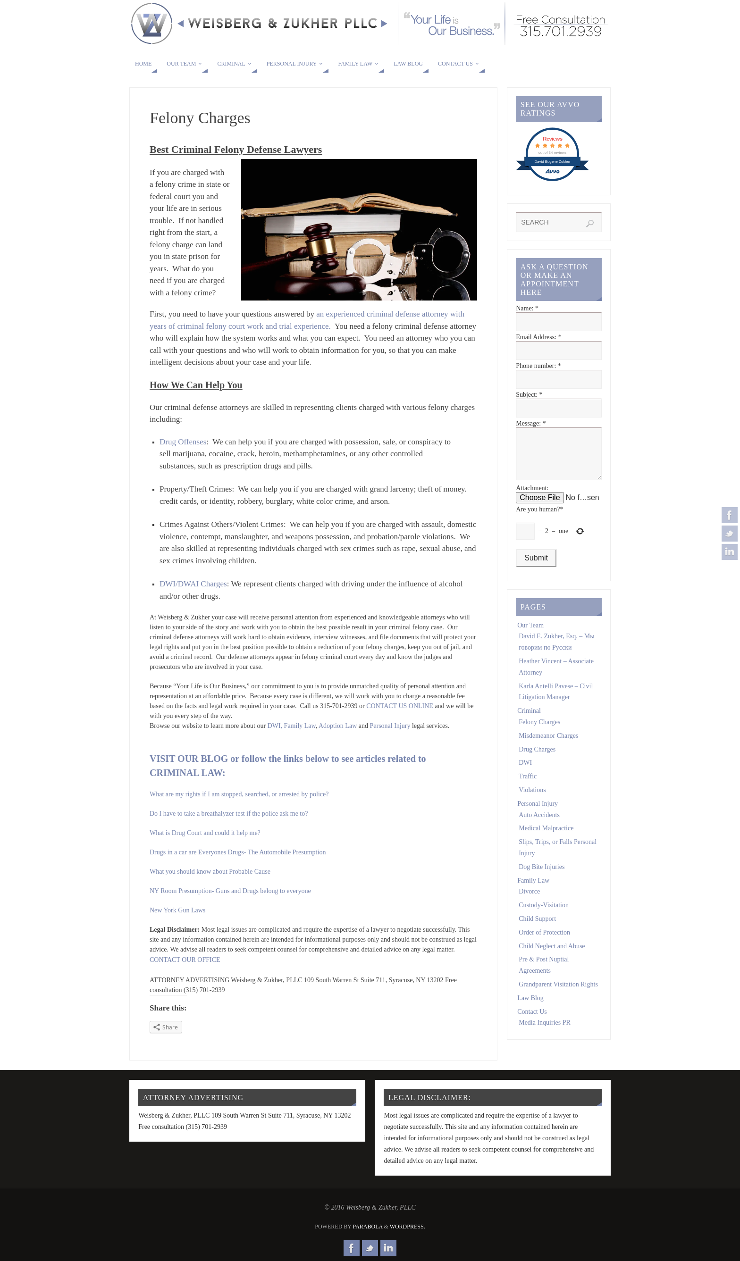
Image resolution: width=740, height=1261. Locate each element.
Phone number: (538, 365)
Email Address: (538, 337)
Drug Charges (537, 758)
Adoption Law (338, 725)
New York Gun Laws (177, 910)
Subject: (529, 394)
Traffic (528, 785)
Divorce (529, 900)
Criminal (529, 720)
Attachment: (532, 497)
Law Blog (530, 1007)
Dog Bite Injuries (541, 876)
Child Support (537, 928)
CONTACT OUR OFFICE (185, 959)
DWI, (275, 725)
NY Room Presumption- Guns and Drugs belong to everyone (230, 890)
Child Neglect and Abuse (552, 955)
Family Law (300, 725)
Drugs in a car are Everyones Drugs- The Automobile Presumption (238, 852)
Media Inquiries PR (545, 1032)
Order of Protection (544, 941)
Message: (531, 423)
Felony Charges (539, 731)
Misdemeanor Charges (548, 745)
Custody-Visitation (544, 914)
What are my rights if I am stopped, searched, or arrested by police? (239, 794)
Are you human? (539, 518)
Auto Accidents (539, 824)
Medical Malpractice (546, 837)
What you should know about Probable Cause (210, 871)
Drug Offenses (183, 441)
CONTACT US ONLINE (399, 706)
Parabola (368, 1226)
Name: (527, 308)
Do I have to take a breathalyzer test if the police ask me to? (229, 813)
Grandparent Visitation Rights (558, 993)
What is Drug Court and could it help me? (205, 832)
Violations (532, 799)
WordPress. (407, 1226)
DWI (525, 772)
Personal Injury (391, 725)
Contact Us (532, 1021)
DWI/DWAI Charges (193, 583)
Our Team (530, 634)
